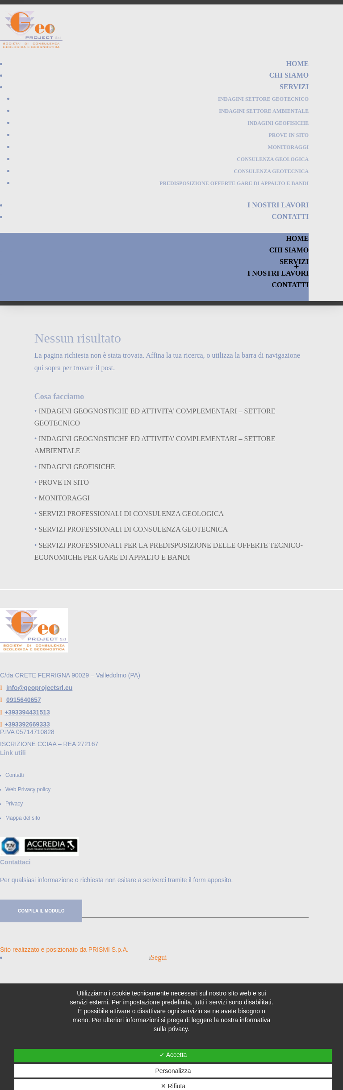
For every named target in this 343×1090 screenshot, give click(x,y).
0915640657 (23, 699)
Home (297, 63)
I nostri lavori (278, 205)
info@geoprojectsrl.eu (39, 687)
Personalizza (173, 1070)
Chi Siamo (289, 75)
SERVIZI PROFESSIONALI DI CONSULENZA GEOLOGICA (131, 513)
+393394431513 (27, 712)
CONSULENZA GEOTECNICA (271, 171)
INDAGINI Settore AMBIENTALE (264, 111)
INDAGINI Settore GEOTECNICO (263, 99)
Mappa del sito (22, 818)
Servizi (294, 87)
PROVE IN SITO (288, 135)
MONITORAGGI (288, 147)
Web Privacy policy (27, 789)
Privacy (14, 804)
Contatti (290, 216)
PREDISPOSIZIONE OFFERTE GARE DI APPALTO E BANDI (234, 183)
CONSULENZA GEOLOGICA (273, 159)
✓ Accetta (173, 1054)
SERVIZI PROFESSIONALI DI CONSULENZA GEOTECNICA (133, 529)
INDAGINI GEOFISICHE (278, 123)
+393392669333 (27, 724)
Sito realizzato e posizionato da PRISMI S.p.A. (64, 949)
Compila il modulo (41, 910)
